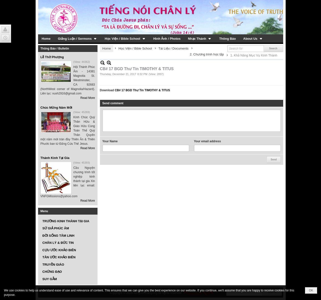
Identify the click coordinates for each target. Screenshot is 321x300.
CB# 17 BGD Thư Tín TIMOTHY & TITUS (142, 90)
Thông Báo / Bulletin (55, 48)
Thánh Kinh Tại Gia (55, 158)
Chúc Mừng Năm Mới (56, 107)
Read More (87, 98)
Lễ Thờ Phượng (52, 57)
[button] (77, 38)
